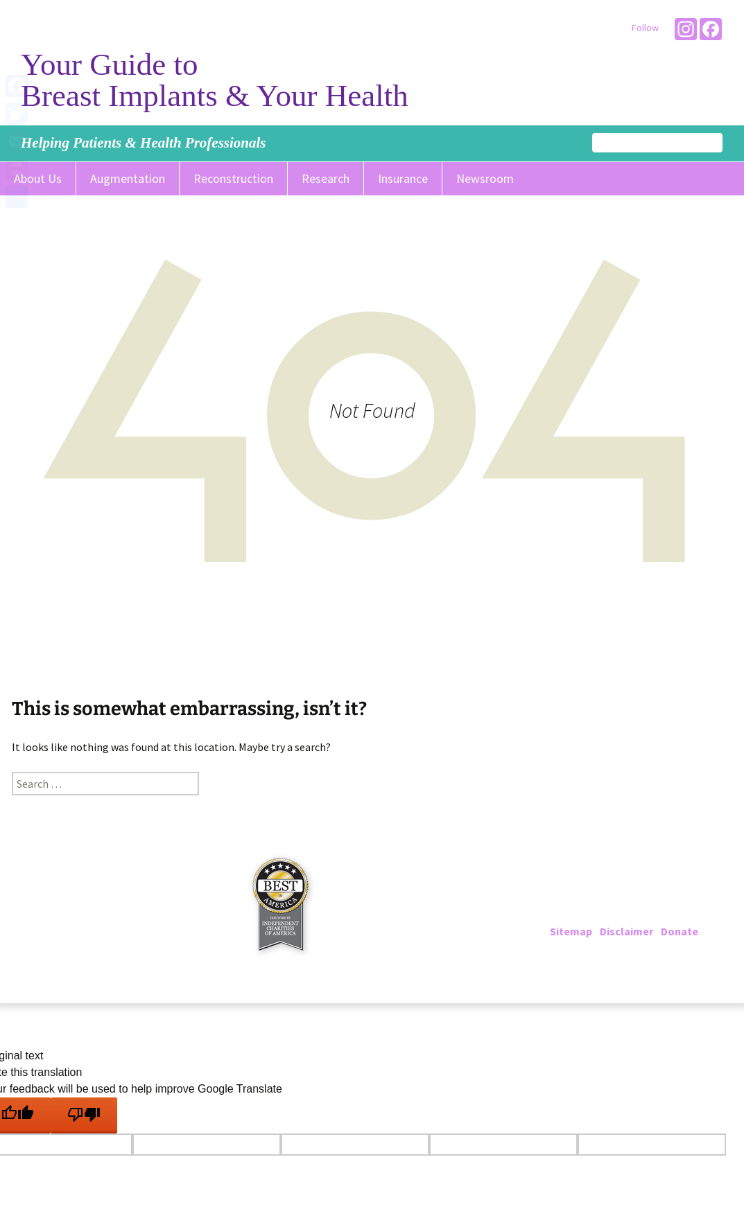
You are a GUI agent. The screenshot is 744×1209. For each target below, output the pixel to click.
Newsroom (485, 178)
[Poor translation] (84, 1115)
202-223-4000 (607, 898)
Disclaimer (626, 931)
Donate (679, 931)
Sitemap (571, 931)
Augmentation (127, 178)
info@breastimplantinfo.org (651, 914)
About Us (38, 178)
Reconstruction (233, 178)
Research (325, 178)
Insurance (403, 178)
